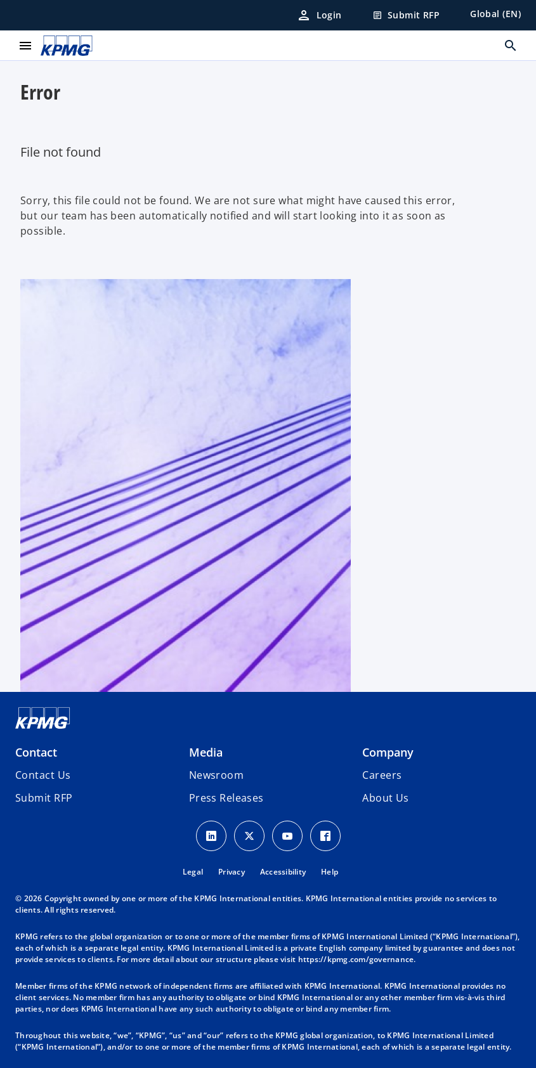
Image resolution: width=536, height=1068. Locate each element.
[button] (43, 797)
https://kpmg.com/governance (356, 959)
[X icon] (249, 836)
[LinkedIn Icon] (211, 836)
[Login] (319, 15)
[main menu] (25, 46)
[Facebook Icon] (325, 836)
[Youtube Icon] (287, 836)
